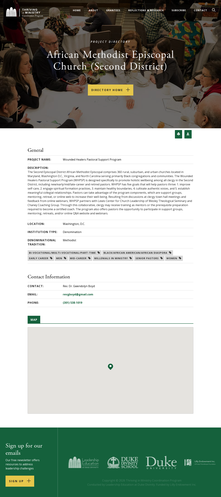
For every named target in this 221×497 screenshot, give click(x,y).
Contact (200, 10)
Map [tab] (34, 320)
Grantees (113, 10)
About (93, 10)
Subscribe (179, 10)
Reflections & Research (146, 10)
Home (77, 10)
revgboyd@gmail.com (78, 294)
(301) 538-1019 (72, 303)
